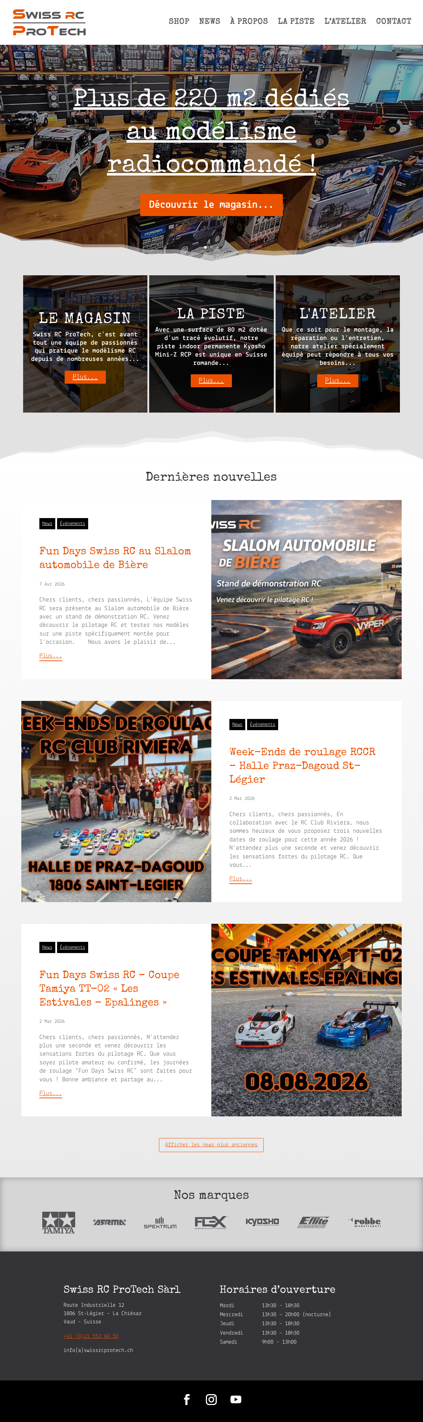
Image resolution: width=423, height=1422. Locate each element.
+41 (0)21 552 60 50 (91, 1336)
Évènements (72, 523)
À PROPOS (249, 23)
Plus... (85, 377)
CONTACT (393, 23)
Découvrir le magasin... (211, 205)
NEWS (209, 23)
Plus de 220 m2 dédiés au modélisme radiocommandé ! (211, 133)
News (47, 523)
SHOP (179, 23)
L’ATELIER (345, 23)
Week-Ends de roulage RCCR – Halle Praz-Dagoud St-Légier (302, 766)
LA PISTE (296, 23)
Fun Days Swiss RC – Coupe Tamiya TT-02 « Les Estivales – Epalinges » (109, 989)
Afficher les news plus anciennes (211, 1145)
